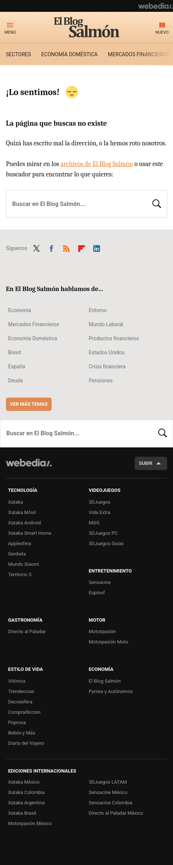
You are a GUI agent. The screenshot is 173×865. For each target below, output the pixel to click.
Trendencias (21, 691)
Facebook (51, 247)
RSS (66, 247)
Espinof (97, 592)
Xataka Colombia (26, 792)
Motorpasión (102, 631)
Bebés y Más (21, 733)
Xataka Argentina (26, 802)
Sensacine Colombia (110, 802)
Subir (145, 463)
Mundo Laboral (106, 324)
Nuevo (162, 32)
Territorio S (19, 574)
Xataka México (24, 782)
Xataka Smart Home (29, 533)
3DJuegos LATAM (108, 782)
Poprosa (17, 722)
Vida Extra (99, 512)
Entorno (98, 310)
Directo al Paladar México (116, 813)
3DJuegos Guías (106, 543)
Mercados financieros (138, 54)
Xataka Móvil (22, 512)
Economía (19, 310)
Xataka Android (24, 523)
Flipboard (81, 247)
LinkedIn (97, 247)
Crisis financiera (107, 366)
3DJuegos (100, 502)
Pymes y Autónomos (111, 691)
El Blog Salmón (86, 27)
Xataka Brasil (22, 813)
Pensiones (101, 380)
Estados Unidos (107, 352)
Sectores (18, 54)
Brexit (14, 352)
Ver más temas (29, 404)
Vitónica (16, 681)
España (16, 366)
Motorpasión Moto (108, 642)
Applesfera (19, 543)
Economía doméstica (69, 54)
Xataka (15, 502)
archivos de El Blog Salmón (96, 164)
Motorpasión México (30, 823)
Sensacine (100, 582)
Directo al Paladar (27, 631)
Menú (10, 32)
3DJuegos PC (103, 533)
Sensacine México (108, 792)
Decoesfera (20, 701)
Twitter (36, 247)
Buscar (156, 203)
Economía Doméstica (32, 338)
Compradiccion (24, 712)
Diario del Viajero (26, 743)
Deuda (15, 380)
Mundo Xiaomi (23, 564)
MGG (94, 523)
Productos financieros (114, 338)
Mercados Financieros (33, 324)
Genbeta (17, 554)
